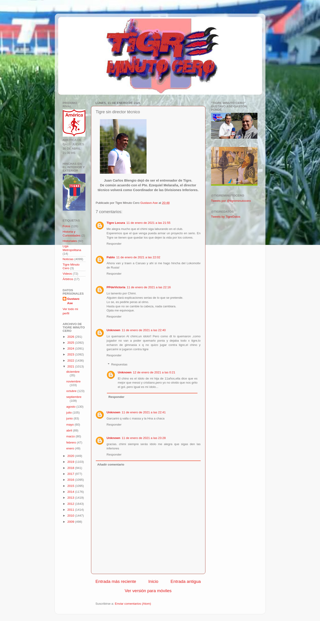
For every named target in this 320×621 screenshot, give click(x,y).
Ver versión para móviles (148, 590)
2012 (71, 503)
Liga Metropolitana (72, 247)
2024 (71, 348)
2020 (71, 456)
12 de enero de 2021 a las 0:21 (154, 372)
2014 (71, 491)
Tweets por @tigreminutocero (231, 200)
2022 (71, 360)
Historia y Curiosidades (72, 233)
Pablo (111, 257)
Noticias (68, 259)
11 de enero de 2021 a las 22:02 (138, 257)
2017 (71, 474)
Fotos (66, 226)
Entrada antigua (186, 581)
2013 (71, 497)
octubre (71, 391)
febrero (71, 442)
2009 (71, 521)
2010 (71, 515)
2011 (71, 509)
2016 (71, 479)
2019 (71, 461)
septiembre (74, 397)
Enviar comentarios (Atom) (133, 603)
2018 (71, 468)
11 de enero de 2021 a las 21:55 (148, 222)
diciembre (73, 371)
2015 (71, 486)
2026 (71, 336)
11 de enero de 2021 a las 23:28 (144, 438)
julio (69, 412)
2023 (71, 354)
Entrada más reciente (116, 581)
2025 (71, 342)
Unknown (113, 330)
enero (70, 448)
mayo (70, 424)
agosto (71, 406)
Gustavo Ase (73, 301)
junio (70, 418)
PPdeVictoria (116, 287)
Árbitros (68, 279)
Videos (67, 273)
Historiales (70, 241)
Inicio (153, 581)
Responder (114, 243)
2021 (71, 366)
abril (69, 430)
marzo (71, 436)
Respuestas (119, 364)
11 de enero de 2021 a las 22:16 (149, 287)
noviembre (73, 381)
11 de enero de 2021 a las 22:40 (144, 330)
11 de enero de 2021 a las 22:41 (144, 412)
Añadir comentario (110, 464)
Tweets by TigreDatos (226, 216)
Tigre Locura (116, 222)
